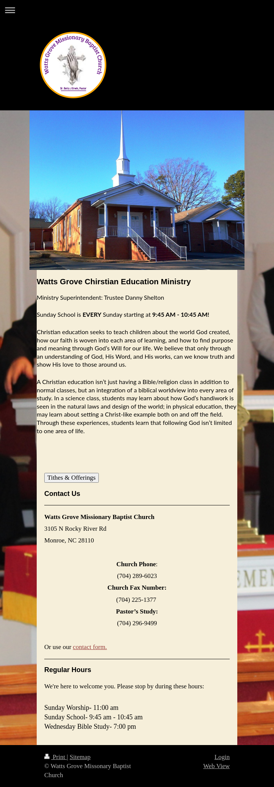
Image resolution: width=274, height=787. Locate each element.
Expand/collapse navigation (137, 10)
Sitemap (80, 757)
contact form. (90, 647)
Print (55, 757)
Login (222, 757)
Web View (216, 766)
